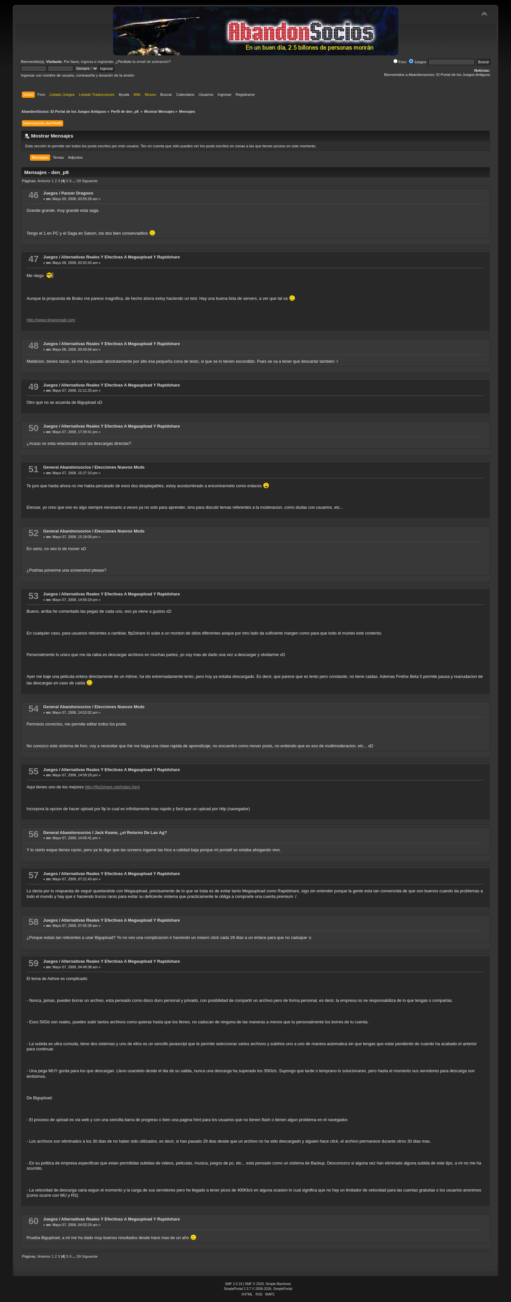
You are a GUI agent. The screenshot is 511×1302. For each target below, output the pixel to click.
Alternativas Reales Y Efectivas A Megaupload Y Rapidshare (120, 257)
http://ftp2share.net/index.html (112, 786)
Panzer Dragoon (77, 193)
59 (79, 181)
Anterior (44, 181)
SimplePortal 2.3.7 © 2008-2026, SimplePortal (258, 1289)
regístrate (105, 62)
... (74, 181)
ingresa (87, 62)
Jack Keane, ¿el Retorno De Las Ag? (131, 832)
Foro (399, 62)
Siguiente (89, 181)
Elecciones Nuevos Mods (120, 467)
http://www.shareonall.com (51, 319)
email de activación (152, 62)
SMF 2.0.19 (233, 1284)
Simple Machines (278, 1284)
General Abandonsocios (67, 467)
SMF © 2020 (254, 1284)
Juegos (417, 62)
